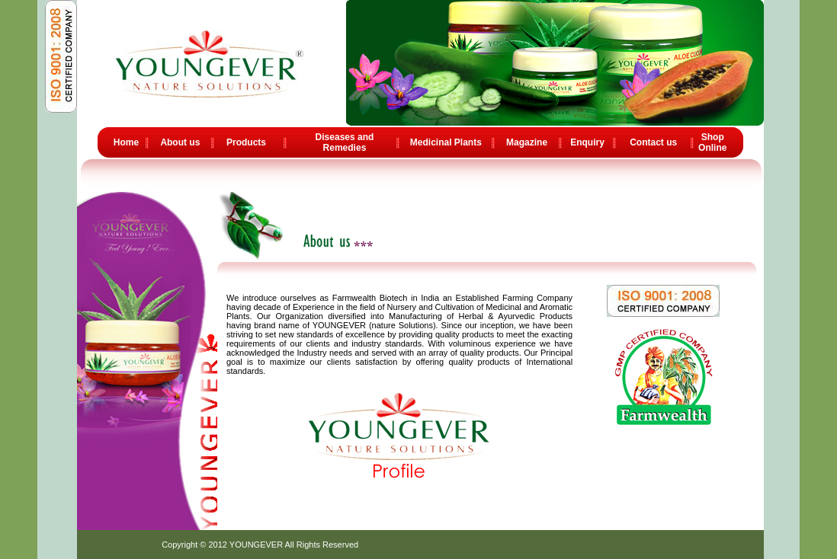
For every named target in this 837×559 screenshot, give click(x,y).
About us (180, 142)
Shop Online (712, 142)
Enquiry (587, 142)
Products (246, 142)
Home (126, 142)
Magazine (526, 142)
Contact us (653, 142)
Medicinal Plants (446, 142)
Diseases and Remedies (345, 142)
